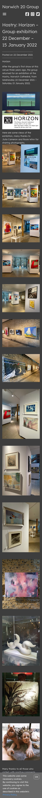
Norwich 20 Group (20, 6)
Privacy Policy (10, 794)
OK (36, 776)
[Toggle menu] (4, 14)
